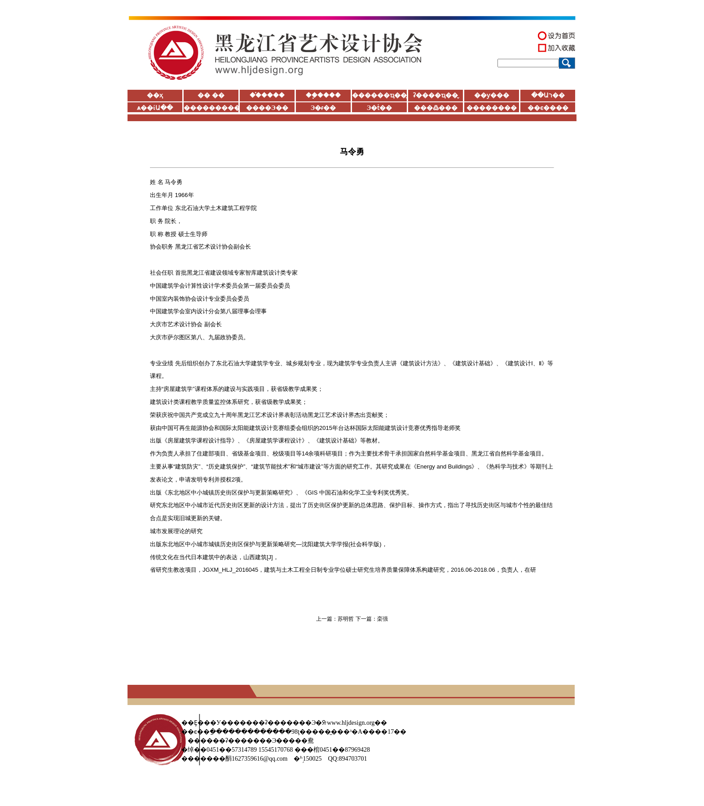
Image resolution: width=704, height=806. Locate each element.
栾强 (382, 619)
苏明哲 (346, 619)
